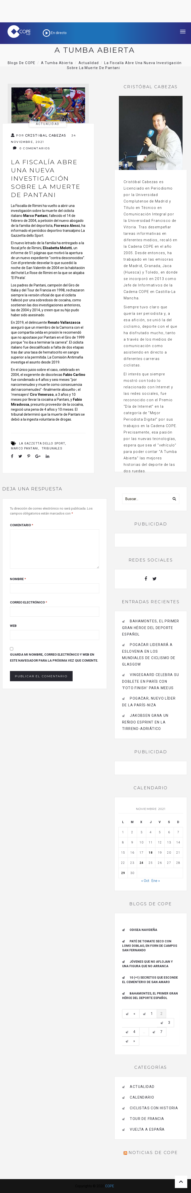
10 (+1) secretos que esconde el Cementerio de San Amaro (150, 980)
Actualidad (48, 124)
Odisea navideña (143, 930)
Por (38, 135)
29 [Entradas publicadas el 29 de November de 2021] (123, 873)
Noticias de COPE (153, 1152)
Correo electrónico (28, 602)
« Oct (145, 881)
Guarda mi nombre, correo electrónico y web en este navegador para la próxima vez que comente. (54, 657)
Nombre (18, 579)
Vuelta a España (147, 1129)
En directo (55, 33)
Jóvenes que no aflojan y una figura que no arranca (147, 964)
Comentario (21, 525)
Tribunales (52, 448)
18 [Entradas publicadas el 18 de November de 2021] (151, 852)
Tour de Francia (147, 1119)
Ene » (155, 881)
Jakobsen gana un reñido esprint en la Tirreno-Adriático (145, 722)
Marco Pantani (24, 448)
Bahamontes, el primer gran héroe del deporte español (150, 627)
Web (13, 626)
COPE (109, 1186)
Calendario (142, 1097)
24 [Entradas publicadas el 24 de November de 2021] (141, 863)
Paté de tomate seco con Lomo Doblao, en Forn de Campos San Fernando (149, 946)
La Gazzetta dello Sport (42, 443)
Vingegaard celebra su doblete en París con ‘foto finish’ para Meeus (150, 681)
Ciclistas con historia (154, 1108)
